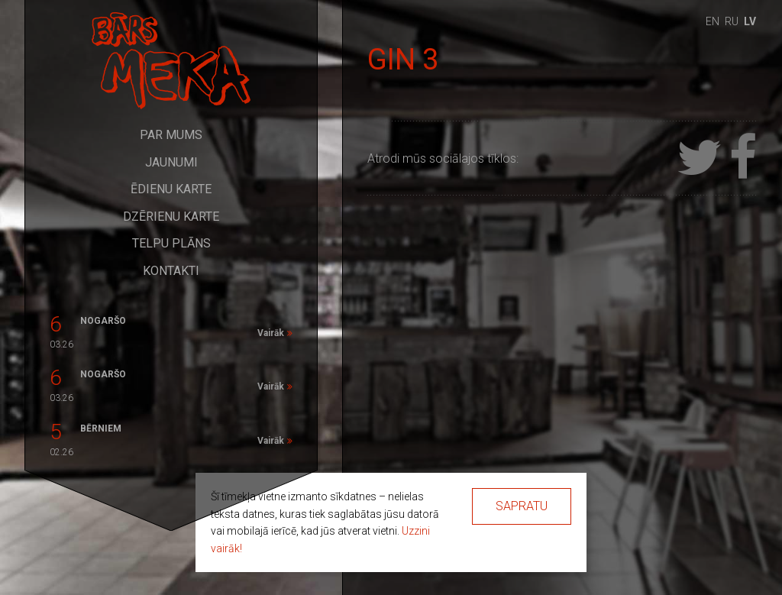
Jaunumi (171, 162)
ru (731, 21)
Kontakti (171, 271)
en (712, 21)
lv (750, 21)
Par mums (171, 135)
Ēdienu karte (171, 189)
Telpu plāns (171, 243)
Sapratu (522, 506)
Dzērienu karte (171, 216)
